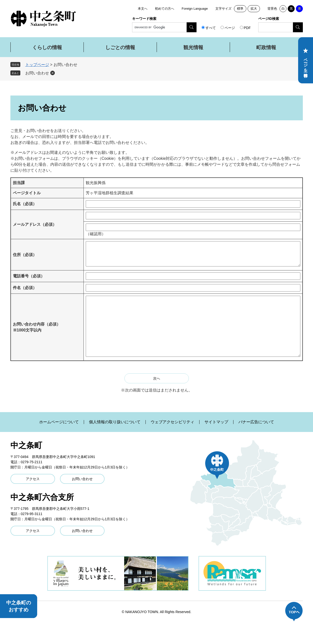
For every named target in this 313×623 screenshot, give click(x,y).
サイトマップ (216, 422)
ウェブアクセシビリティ (172, 422)
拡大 (254, 8)
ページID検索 (268, 19)
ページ (230, 28)
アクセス (33, 479)
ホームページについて (59, 422)
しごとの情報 (120, 47)
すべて (210, 28)
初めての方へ (164, 8)
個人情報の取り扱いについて (115, 422)
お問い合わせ (37, 73)
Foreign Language (195, 8)
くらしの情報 (47, 47)
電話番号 (29, 276)
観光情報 (193, 47)
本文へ (142, 8)
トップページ (37, 65)
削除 (52, 73)
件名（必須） (25, 288)
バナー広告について (256, 422)
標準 (240, 8)
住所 (25, 255)
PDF (247, 28)
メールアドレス (35, 224)
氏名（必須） (25, 204)
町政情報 (266, 47)
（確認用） (96, 234)
